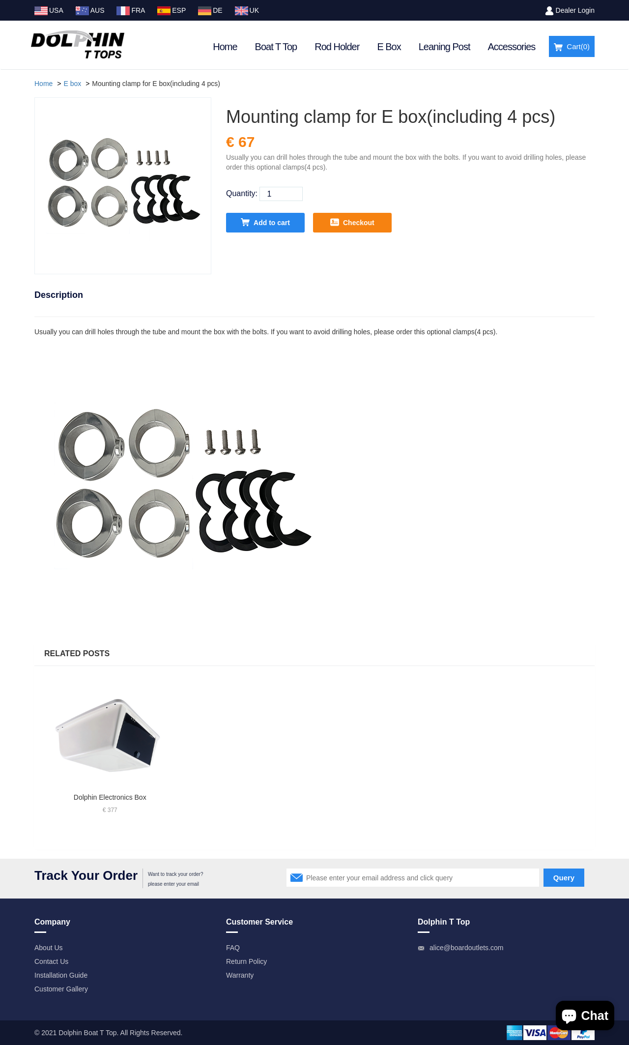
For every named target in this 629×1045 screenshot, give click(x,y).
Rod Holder (336, 46)
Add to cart (265, 222)
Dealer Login (575, 10)
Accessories (512, 46)
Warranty (240, 975)
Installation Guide (60, 975)
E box (72, 83)
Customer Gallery (61, 989)
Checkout (352, 222)
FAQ (233, 948)
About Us (48, 948)
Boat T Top (276, 46)
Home (225, 46)
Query (563, 877)
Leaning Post (444, 46)
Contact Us (51, 961)
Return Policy (246, 961)
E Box (388, 46)
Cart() (572, 47)
